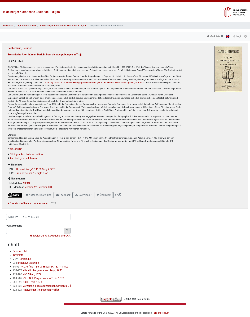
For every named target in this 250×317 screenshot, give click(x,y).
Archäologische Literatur (24, 158)
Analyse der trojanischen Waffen (36, 289)
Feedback (63, 194)
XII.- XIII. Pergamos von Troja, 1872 (37, 270)
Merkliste (215, 36)
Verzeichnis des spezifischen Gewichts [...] (42, 285)
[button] (118, 195)
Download (82, 194)
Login (237, 36)
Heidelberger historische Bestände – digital (31, 12)
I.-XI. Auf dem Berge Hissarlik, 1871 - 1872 (40, 266)
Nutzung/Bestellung (38, 194)
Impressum (163, 313)
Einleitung (22, 258)
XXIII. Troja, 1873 (27, 282)
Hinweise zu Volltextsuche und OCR (50, 235)
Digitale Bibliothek (26, 25)
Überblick (103, 194)
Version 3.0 (45, 187)
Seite (13, 216)
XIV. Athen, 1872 (27, 274)
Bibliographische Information (26, 154)
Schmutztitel (20, 251)
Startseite (8, 25)
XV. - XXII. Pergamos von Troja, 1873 (38, 278)
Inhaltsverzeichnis (26, 262)
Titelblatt (18, 255)
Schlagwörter (15, 149)
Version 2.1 (31, 187)
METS (26, 183)
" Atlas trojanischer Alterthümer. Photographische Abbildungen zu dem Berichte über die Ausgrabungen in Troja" (94, 82)
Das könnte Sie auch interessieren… (30, 203)
